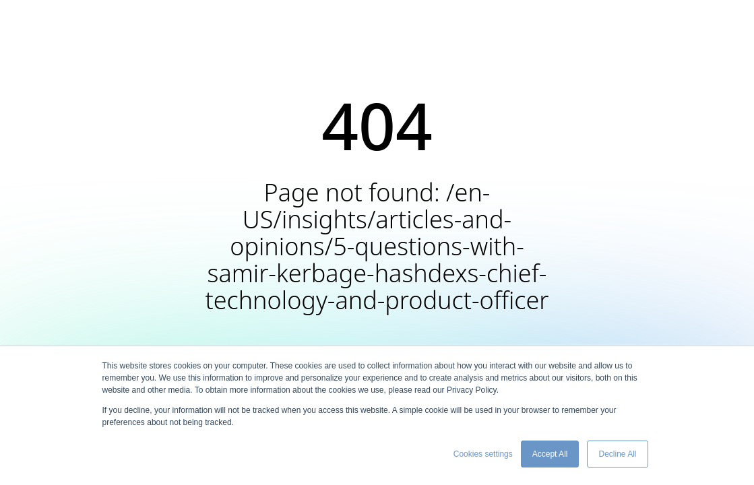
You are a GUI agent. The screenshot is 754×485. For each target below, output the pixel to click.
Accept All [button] (550, 454)
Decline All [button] (617, 454)
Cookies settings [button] (483, 454)
